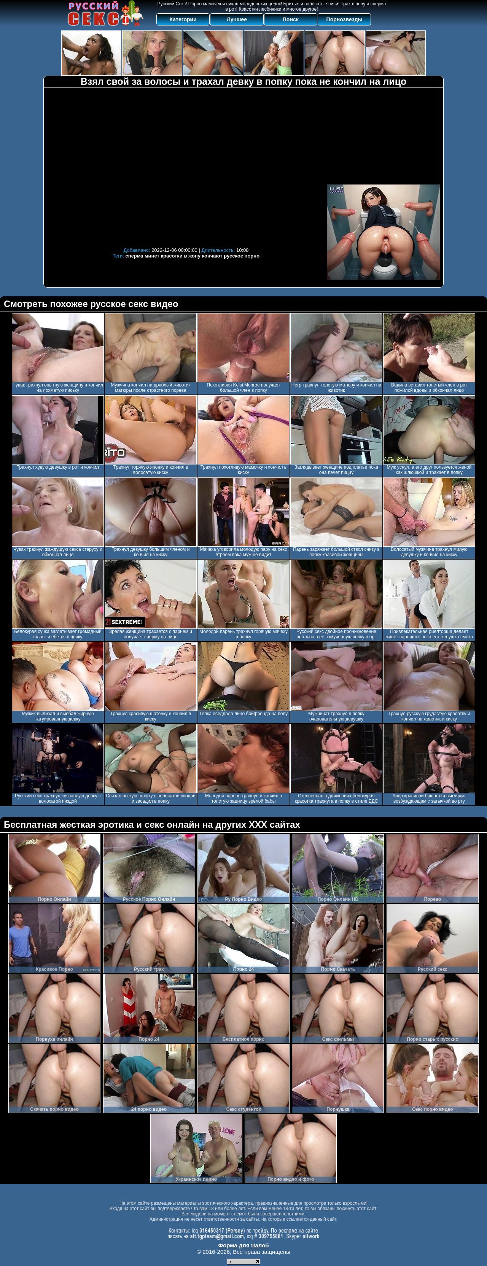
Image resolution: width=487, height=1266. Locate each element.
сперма (134, 256)
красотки (171, 256)
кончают (212, 256)
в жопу (192, 256)
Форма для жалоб (243, 1245)
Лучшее (237, 19)
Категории (183, 19)
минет (152, 256)
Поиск (291, 19)
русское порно (241, 256)
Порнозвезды (344, 19)
